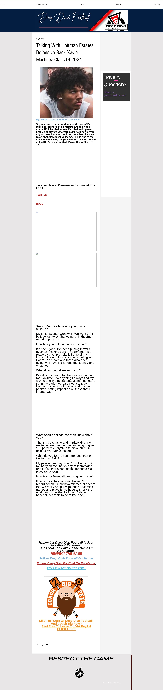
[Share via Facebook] (37, 645)
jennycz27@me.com (115, 95)
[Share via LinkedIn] (47, 645)
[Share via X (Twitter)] (42, 645)
